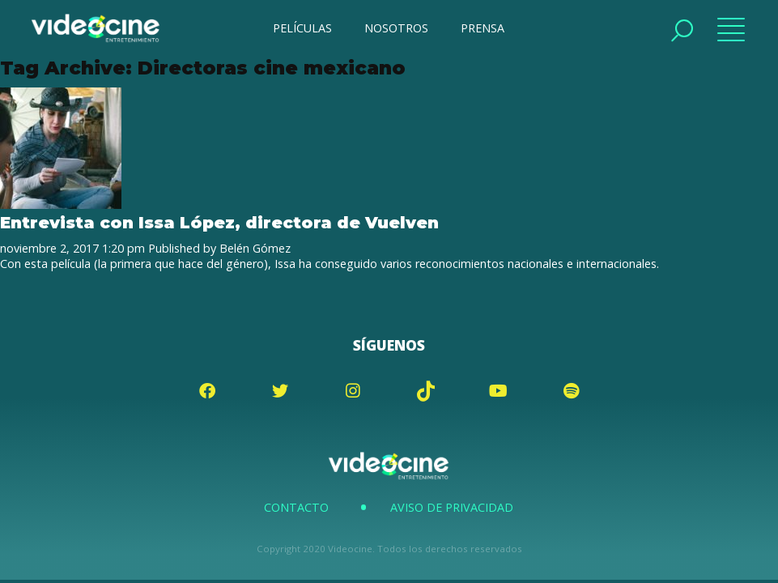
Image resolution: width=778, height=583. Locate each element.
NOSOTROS (396, 28)
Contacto (296, 507)
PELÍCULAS (302, 28)
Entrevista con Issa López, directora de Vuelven (219, 222)
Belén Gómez (255, 248)
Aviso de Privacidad (451, 507)
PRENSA (482, 28)
